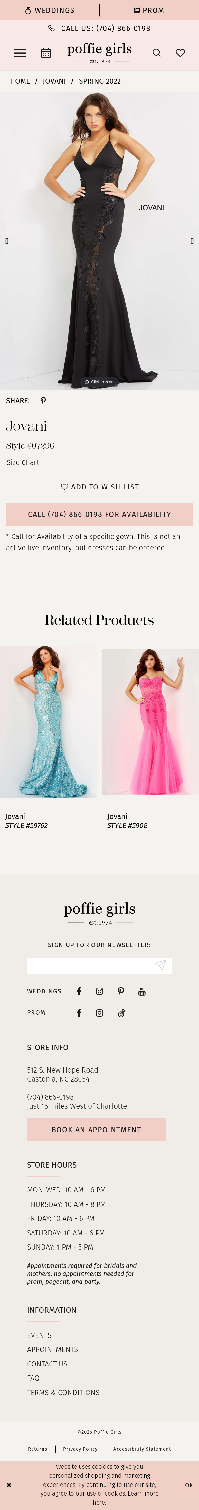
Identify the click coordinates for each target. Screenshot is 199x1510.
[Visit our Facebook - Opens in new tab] (79, 991)
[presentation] (48, 722)
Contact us (47, 1364)
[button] (20, 53)
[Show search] (156, 53)
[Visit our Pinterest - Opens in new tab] (121, 991)
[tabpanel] (99, 241)
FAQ (33, 1379)
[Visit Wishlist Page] (180, 53)
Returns (37, 1449)
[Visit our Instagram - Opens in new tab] (100, 991)
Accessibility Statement (142, 1449)
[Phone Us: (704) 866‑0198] (99, 28)
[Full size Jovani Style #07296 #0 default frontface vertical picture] (99, 241)
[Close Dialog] (9, 1486)
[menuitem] (50, 10)
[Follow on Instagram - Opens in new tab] (100, 1013)
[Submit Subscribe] (160, 966)
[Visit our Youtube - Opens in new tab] (142, 991)
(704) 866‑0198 (50, 1098)
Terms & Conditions (63, 1393)
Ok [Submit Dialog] (189, 1485)
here (99, 1503)
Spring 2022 (100, 81)
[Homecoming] (149, 10)
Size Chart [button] (23, 463)
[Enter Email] (99, 966)
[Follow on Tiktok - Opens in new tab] (122, 1013)
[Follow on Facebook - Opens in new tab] (79, 1013)
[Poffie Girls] (99, 53)
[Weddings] (50, 10)
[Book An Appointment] (45, 53)
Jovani (54, 81)
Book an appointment (97, 1129)
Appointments (52, 1350)
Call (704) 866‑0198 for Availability (100, 514)
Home (20, 81)
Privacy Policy (80, 1449)
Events (39, 1336)
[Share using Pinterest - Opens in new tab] (43, 400)
